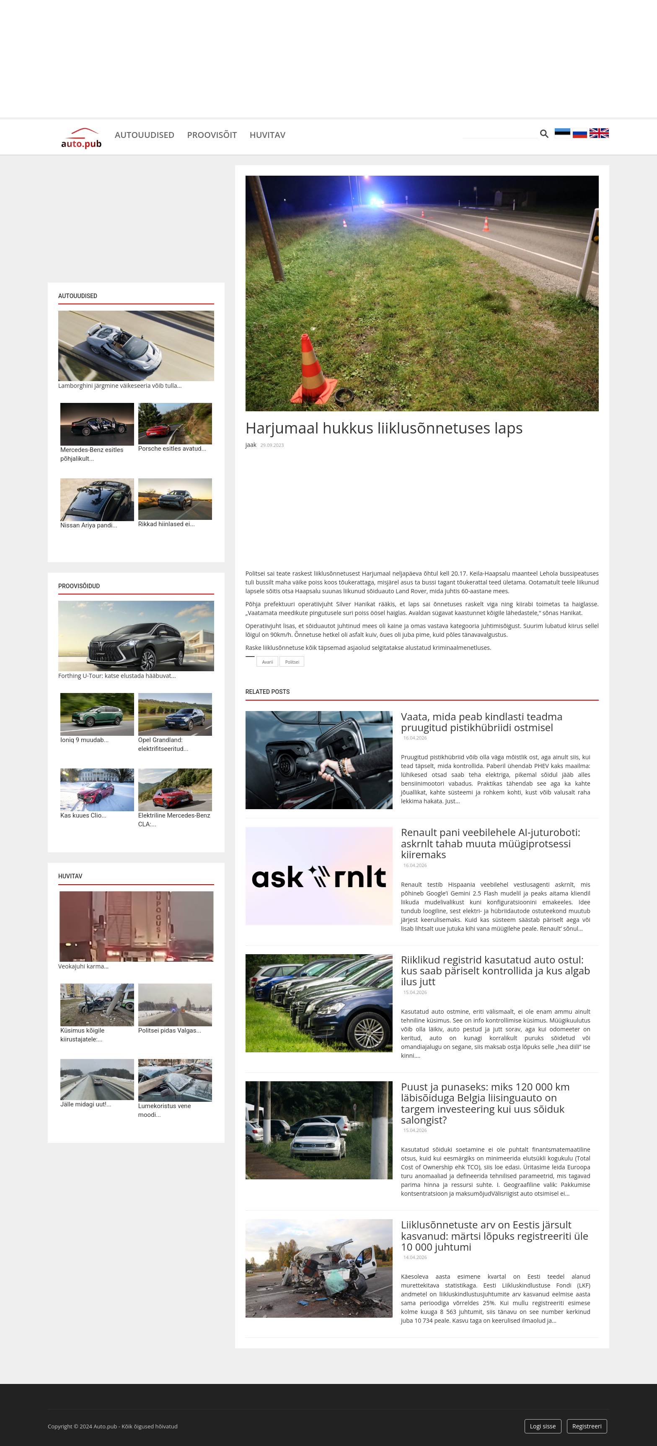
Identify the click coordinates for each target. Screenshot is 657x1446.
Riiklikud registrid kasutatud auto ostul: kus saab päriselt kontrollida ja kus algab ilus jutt (495, 971)
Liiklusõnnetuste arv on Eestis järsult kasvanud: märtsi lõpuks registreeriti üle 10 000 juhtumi (494, 1236)
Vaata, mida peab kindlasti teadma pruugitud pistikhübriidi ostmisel (482, 721)
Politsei (292, 662)
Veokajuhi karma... (83, 966)
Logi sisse (543, 1426)
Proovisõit (212, 134)
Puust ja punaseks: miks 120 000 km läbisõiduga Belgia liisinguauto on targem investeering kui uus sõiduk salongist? (485, 1103)
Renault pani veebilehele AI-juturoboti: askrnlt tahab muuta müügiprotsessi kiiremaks (490, 843)
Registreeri (587, 1426)
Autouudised (144, 134)
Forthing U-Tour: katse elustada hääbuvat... (117, 676)
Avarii (267, 662)
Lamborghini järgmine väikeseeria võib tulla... (120, 385)
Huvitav (267, 134)
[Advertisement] (328, 58)
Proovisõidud (79, 586)
